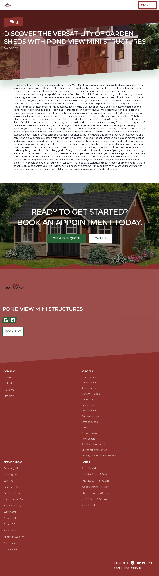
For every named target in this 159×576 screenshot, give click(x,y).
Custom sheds (89, 382)
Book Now (13, 331)
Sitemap (9, 396)
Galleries (9, 383)
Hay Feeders (88, 438)
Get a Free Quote (66, 238)
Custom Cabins (89, 433)
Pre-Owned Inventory (93, 444)
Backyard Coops (90, 416)
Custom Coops (89, 399)
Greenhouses (88, 377)
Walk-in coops (88, 410)
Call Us (100, 238)
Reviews (9, 389)
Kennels (85, 427)
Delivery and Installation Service (98, 455)
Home (7, 377)
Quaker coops (88, 405)
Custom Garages (90, 394)
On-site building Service (94, 450)
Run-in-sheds (88, 388)
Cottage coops (89, 422)
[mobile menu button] (147, 5)
